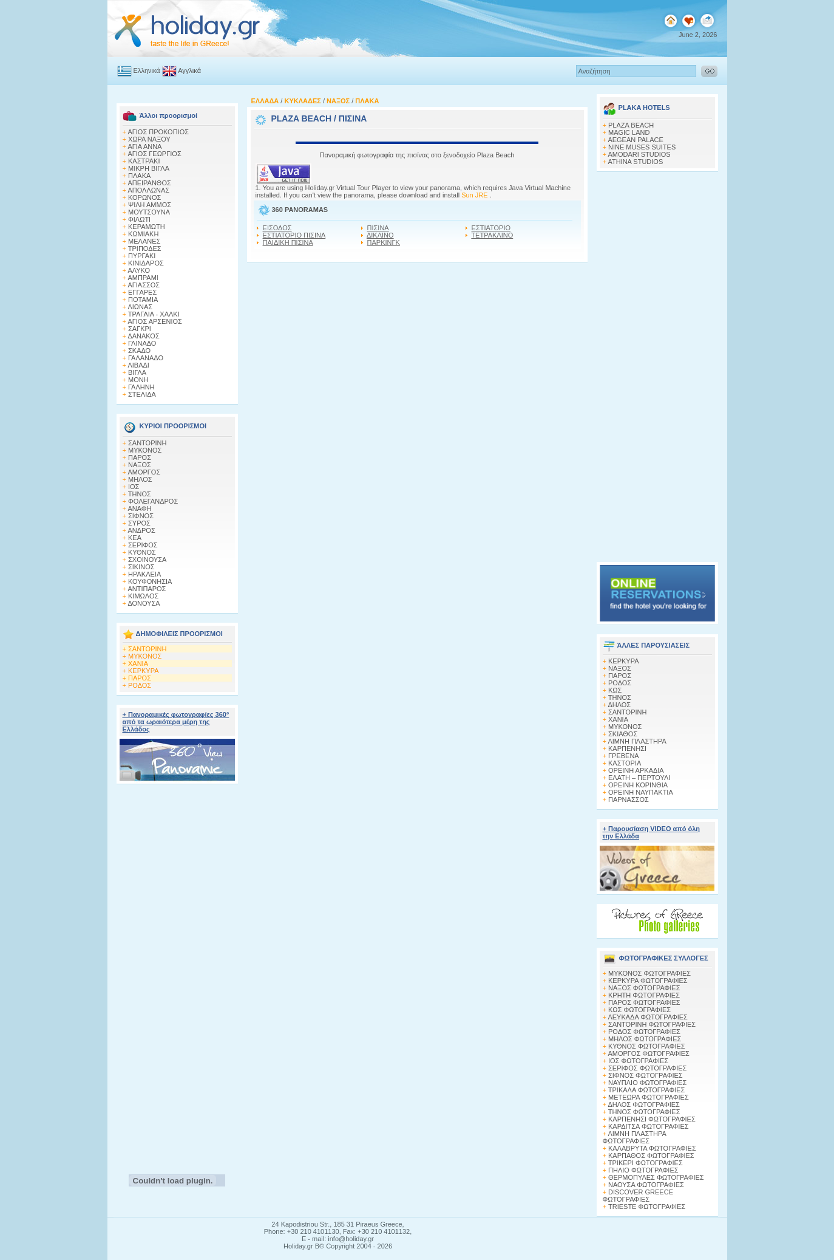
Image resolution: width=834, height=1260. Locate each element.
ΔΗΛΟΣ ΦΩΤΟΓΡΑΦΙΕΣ (643, 1104)
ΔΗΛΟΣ (619, 704)
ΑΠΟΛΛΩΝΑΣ (148, 190)
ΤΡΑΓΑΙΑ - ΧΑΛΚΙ (154, 314)
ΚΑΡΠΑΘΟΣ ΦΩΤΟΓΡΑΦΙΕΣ (651, 1155)
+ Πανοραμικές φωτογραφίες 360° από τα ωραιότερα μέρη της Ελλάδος (176, 722)
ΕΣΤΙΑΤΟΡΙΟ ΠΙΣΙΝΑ (294, 235)
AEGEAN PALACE (635, 139)
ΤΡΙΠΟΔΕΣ (144, 248)
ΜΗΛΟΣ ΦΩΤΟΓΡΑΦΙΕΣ (644, 1039)
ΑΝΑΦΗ (139, 508)
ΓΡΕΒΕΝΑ (623, 755)
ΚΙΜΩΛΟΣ (143, 596)
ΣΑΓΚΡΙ (139, 328)
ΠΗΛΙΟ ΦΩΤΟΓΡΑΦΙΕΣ (643, 1170)
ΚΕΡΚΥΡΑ (143, 670)
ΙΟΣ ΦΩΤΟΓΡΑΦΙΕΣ (638, 1060)
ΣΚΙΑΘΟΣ (622, 734)
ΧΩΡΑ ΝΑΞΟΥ (149, 139)
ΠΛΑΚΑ (139, 175)
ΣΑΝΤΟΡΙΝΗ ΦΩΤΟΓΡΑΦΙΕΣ (652, 1024)
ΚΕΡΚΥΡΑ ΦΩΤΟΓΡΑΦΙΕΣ (648, 980)
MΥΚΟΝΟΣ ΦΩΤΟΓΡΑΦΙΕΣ (649, 973)
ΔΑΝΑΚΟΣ (143, 336)
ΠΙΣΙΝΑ (378, 227)
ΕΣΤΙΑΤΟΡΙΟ (491, 227)
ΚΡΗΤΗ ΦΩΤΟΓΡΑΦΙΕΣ (644, 995)
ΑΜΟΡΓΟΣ (143, 472)
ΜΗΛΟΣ (140, 479)
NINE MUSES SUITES (642, 147)
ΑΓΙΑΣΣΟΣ (143, 285)
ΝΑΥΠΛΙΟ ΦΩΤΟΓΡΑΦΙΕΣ (647, 1082)
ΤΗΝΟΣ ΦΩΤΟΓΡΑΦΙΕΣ (644, 1111)
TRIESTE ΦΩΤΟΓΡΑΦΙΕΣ (646, 1206)
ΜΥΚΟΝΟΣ (144, 450)
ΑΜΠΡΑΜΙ (142, 277)
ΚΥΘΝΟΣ (142, 552)
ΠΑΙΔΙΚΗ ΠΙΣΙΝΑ (288, 242)
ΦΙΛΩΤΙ (139, 219)
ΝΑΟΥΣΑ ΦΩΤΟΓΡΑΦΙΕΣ (646, 1184)
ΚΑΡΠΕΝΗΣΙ (627, 748)
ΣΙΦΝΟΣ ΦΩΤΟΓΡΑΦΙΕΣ (645, 1075)
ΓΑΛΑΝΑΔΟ (145, 357)
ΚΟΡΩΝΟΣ (144, 197)
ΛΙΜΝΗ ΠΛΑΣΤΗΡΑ (637, 741)
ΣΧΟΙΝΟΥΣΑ (147, 559)
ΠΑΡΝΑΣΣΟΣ (628, 799)
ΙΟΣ (133, 486)
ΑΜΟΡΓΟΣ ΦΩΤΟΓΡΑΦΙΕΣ (649, 1053)
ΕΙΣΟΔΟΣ (277, 227)
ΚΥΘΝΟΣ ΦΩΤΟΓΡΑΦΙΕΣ (646, 1046)
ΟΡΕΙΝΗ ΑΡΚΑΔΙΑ (636, 770)
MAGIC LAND (628, 132)
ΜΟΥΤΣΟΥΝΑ (149, 212)
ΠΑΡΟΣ (139, 457)
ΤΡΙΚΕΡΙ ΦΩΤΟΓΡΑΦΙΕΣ (645, 1162)
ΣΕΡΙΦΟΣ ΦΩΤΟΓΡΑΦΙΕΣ (647, 1068)
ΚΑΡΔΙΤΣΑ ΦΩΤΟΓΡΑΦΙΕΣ (648, 1126)
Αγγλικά (189, 70)
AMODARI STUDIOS (639, 154)
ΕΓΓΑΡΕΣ (142, 292)
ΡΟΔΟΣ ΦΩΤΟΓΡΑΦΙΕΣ (644, 1031)
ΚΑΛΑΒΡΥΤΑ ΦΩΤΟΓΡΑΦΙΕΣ (652, 1148)
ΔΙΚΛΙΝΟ (380, 235)
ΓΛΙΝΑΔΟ (142, 343)
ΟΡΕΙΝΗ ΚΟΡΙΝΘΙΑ (638, 785)
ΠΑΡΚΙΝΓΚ (383, 242)
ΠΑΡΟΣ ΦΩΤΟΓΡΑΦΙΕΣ (644, 1002)
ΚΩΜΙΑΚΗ (143, 234)
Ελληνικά (147, 70)
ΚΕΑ (134, 537)
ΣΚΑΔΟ (139, 350)
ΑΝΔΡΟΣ (141, 530)
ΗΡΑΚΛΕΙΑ (144, 574)
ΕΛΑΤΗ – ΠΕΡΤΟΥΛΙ (639, 777)
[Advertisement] (177, 975)
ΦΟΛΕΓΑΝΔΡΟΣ (153, 501)
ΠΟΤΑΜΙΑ (143, 299)
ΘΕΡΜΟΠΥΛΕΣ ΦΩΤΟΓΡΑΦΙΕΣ (656, 1177)
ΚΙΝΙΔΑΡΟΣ (146, 263)
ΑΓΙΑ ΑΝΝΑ (144, 146)
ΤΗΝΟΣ (139, 494)
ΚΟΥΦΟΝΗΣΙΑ (150, 581)
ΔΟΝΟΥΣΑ (143, 603)
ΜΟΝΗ (138, 379)
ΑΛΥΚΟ (138, 270)
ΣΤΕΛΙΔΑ (142, 394)
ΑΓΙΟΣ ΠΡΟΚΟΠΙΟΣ (158, 131)
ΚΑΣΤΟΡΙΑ (624, 763)
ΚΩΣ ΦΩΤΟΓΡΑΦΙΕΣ (639, 1009)
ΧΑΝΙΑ (138, 663)
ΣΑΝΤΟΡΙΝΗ (147, 443)
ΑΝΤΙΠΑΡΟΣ (146, 588)
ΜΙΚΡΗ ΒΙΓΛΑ (148, 168)
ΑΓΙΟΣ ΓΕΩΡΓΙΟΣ (154, 153)
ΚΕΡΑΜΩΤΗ (146, 226)
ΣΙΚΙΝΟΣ (141, 566)
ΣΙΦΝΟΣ (141, 515)
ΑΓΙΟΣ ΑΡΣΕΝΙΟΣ (154, 321)
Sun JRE (475, 195)
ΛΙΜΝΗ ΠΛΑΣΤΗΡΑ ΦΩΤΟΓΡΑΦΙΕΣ (634, 1137)
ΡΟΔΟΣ (139, 685)
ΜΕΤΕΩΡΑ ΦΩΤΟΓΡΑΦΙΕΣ (648, 1097)
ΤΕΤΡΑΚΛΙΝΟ (492, 235)
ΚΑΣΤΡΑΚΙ (144, 161)
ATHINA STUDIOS (635, 161)
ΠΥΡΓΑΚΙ (141, 255)
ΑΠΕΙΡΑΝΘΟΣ (149, 183)
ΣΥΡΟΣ (139, 523)
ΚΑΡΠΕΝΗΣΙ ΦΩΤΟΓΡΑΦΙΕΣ (652, 1119)
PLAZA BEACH (301, 118)
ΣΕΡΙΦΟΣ (143, 545)
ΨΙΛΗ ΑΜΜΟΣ (149, 204)
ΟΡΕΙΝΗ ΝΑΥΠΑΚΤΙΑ (640, 792)
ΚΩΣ (615, 690)
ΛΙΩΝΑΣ (139, 306)
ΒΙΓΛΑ (137, 372)
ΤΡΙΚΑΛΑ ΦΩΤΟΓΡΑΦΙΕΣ (646, 1090)
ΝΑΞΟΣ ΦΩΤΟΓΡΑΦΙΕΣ (644, 987)
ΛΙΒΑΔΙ (138, 365)
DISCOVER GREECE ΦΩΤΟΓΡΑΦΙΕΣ (638, 1195)
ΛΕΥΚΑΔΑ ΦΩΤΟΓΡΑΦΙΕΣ (647, 1017)
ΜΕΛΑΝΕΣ (144, 241)
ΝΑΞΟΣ (139, 464)
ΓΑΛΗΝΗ (141, 387)
